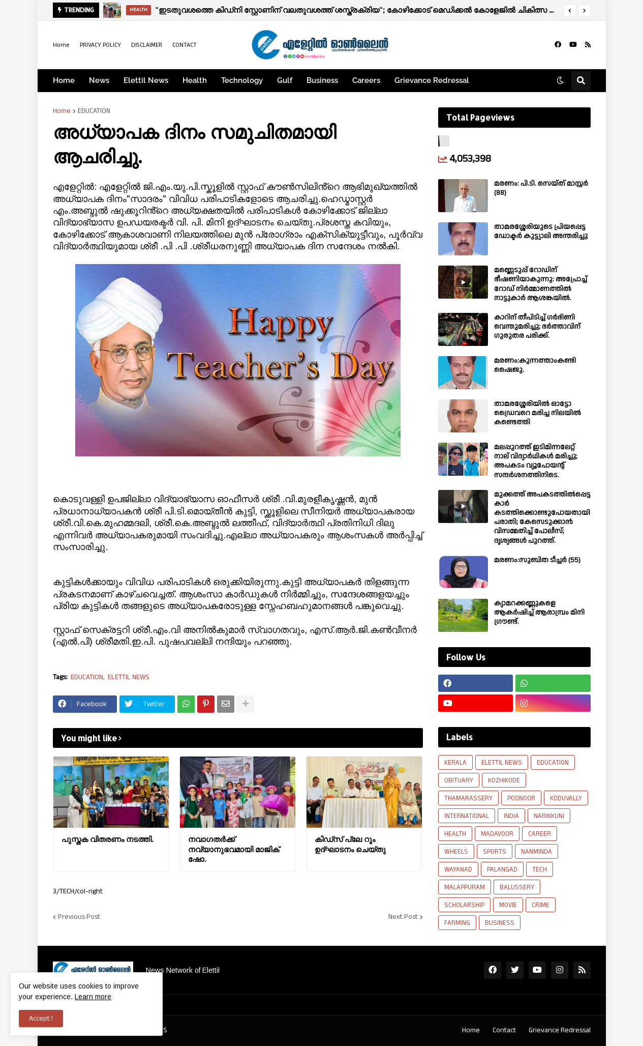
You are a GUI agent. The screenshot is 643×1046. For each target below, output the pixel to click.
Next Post (403, 917)
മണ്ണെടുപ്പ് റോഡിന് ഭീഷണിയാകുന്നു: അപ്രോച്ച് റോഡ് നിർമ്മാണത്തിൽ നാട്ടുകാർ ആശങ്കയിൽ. (540, 284)
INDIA (511, 816)
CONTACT (184, 45)
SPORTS (494, 851)
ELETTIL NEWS (128, 677)
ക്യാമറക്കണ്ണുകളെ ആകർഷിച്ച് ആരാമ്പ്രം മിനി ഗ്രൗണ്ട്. (539, 613)
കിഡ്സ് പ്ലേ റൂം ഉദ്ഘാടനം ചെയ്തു (350, 844)
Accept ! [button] (41, 1018)
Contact (504, 1030)
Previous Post (79, 917)
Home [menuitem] (64, 80)
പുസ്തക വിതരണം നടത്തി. (107, 839)
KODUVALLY (566, 798)
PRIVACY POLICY (100, 45)
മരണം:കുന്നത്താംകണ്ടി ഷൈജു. (535, 365)
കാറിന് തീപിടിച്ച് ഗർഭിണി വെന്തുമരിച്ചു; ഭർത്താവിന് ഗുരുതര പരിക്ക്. (537, 327)
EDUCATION (94, 110)
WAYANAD (458, 869)
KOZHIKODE (504, 780)
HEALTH (455, 833)
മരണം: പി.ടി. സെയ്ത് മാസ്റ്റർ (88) (541, 188)
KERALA (455, 762)
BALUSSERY (517, 887)
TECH (539, 869)
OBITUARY (458, 780)
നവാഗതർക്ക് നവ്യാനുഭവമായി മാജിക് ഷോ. (233, 849)
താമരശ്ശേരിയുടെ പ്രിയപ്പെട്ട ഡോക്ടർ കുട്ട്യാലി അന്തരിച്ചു (541, 231)
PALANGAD (502, 869)
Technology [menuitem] (242, 80)
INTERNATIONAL (466, 816)
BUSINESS (499, 922)
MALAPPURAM (464, 887)
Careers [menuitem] (366, 80)
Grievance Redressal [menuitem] (431, 80)
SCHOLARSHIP (464, 905)
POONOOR (521, 798)
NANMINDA (536, 851)
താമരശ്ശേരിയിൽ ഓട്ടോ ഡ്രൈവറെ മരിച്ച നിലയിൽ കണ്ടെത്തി (537, 413)
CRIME (540, 905)
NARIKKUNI (549, 816)
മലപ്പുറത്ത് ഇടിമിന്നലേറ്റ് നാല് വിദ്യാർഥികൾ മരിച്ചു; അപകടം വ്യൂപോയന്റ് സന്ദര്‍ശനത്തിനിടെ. (535, 461)
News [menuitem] (99, 80)
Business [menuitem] (322, 80)
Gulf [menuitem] (284, 80)
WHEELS (456, 851)
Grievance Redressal (560, 1030)
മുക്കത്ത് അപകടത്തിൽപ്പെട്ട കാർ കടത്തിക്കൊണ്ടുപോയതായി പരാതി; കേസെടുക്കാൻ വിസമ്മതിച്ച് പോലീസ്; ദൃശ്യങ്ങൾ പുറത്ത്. (542, 517)
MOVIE (508, 905)
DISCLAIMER (146, 45)
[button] (570, 11)
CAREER (539, 833)
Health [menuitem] (194, 80)
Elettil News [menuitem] (146, 80)
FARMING (457, 922)
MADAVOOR (497, 833)
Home (61, 45)
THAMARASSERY (468, 798)
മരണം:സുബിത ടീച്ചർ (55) (537, 560)
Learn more (93, 997)
